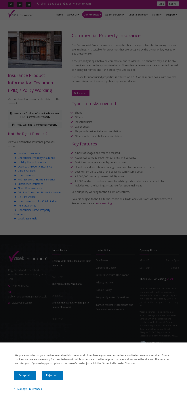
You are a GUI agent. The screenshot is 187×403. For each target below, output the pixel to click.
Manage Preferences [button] (29, 389)
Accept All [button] (24, 375)
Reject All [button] (51, 375)
